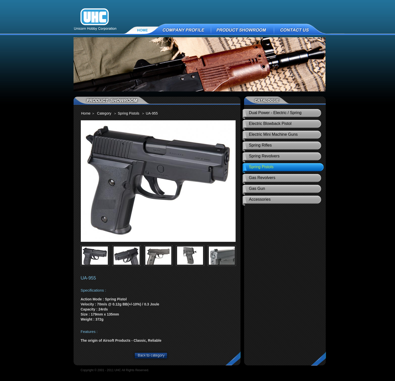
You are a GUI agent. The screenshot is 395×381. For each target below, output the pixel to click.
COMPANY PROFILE (185, 30)
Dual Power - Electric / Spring (275, 113)
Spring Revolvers (264, 156)
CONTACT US (309, 30)
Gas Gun (257, 188)
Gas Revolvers (262, 178)
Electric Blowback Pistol (270, 123)
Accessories (260, 199)
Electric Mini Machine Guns (273, 134)
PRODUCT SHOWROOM (242, 30)
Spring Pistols (261, 167)
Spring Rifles (260, 145)
